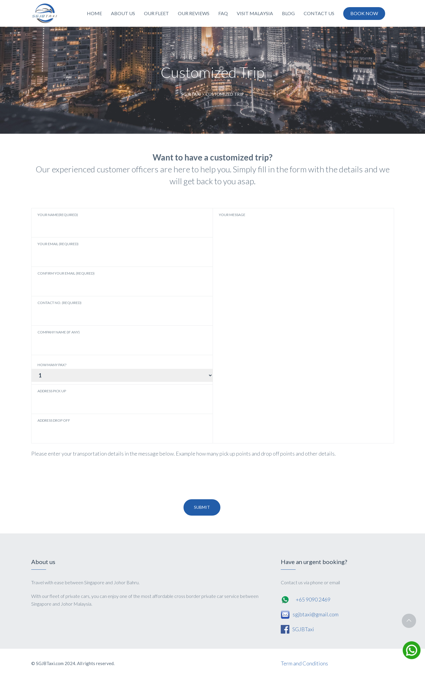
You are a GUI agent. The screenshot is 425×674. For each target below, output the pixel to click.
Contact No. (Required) (104, 310)
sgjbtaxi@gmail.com (315, 614)
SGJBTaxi (303, 629)
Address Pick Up (104, 398)
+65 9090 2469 (313, 599)
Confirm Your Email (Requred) (104, 281)
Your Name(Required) (104, 222)
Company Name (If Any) (104, 339)
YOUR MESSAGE (286, 251)
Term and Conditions (304, 663)
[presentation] (76, 478)
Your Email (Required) (104, 251)
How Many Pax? (51, 365)
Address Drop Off (104, 428)
